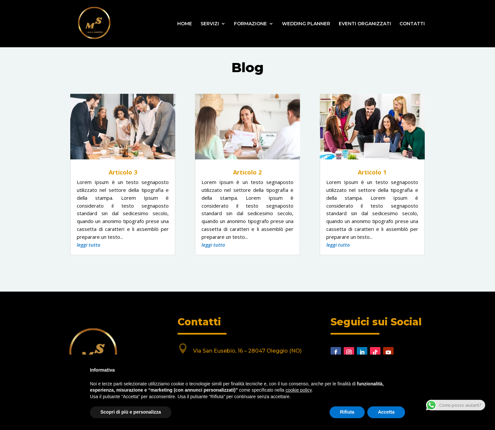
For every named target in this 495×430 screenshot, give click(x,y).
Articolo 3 (123, 172)
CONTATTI (412, 24)
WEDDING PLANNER (306, 24)
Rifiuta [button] (347, 412)
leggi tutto (88, 244)
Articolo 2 (247, 172)
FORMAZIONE (250, 24)
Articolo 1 (372, 172)
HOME (184, 24)
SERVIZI (210, 24)
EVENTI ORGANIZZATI (365, 24)
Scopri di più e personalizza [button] (130, 412)
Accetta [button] (386, 412)
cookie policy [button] (299, 390)
